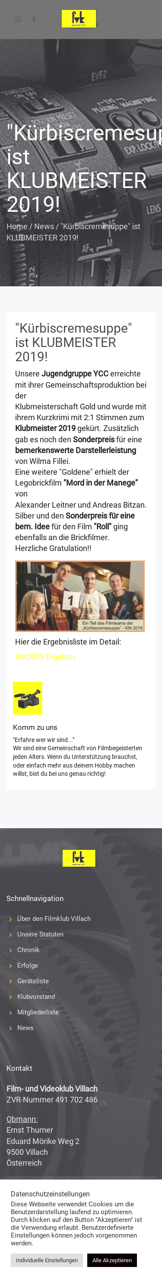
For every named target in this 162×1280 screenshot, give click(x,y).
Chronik (28, 950)
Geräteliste (33, 981)
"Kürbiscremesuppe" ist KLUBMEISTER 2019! (73, 342)
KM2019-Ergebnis (45, 656)
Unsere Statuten (40, 934)
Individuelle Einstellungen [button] (47, 1260)
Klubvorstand (36, 997)
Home (17, 226)
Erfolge (27, 965)
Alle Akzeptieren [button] (112, 1260)
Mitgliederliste (38, 1012)
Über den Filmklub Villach (54, 919)
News (44, 226)
